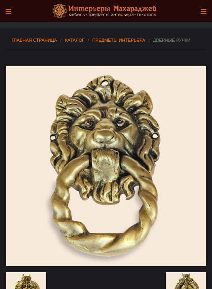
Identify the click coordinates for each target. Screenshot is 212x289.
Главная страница (34, 40)
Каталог (75, 40)
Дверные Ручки (171, 40)
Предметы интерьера (118, 40)
